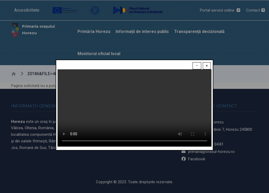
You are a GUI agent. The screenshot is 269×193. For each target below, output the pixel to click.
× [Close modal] (207, 65)
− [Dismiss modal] (197, 65)
